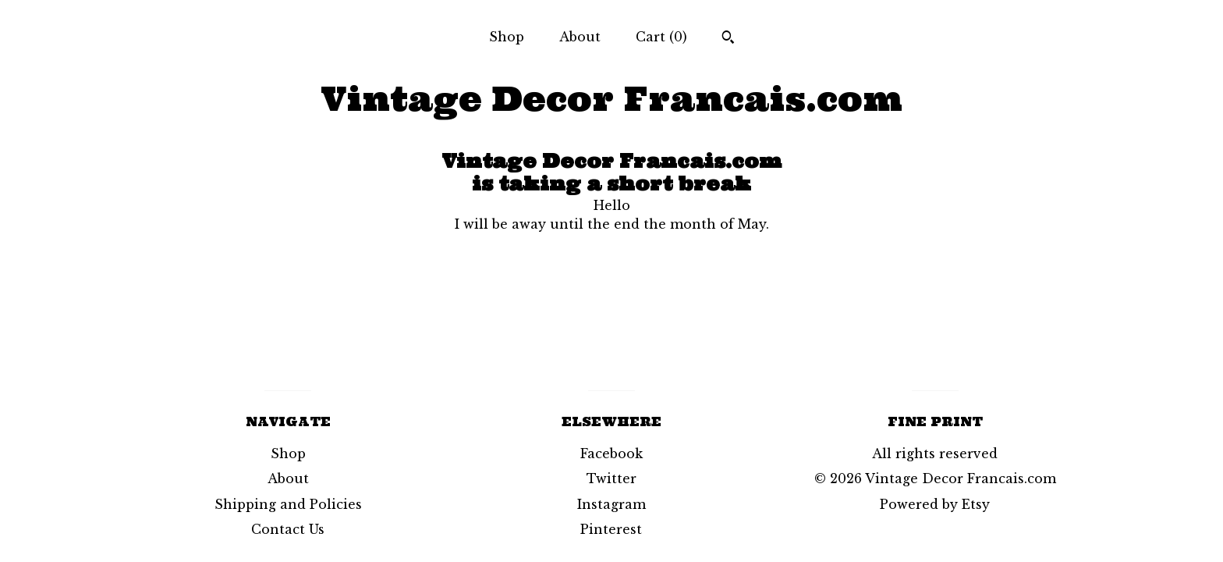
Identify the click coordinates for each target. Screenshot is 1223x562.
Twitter (611, 478)
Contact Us (287, 529)
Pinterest (611, 529)
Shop (506, 36)
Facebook (611, 453)
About (580, 36)
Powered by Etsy (935, 504)
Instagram (611, 504)
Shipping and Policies (288, 504)
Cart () (661, 36)
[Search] (728, 39)
